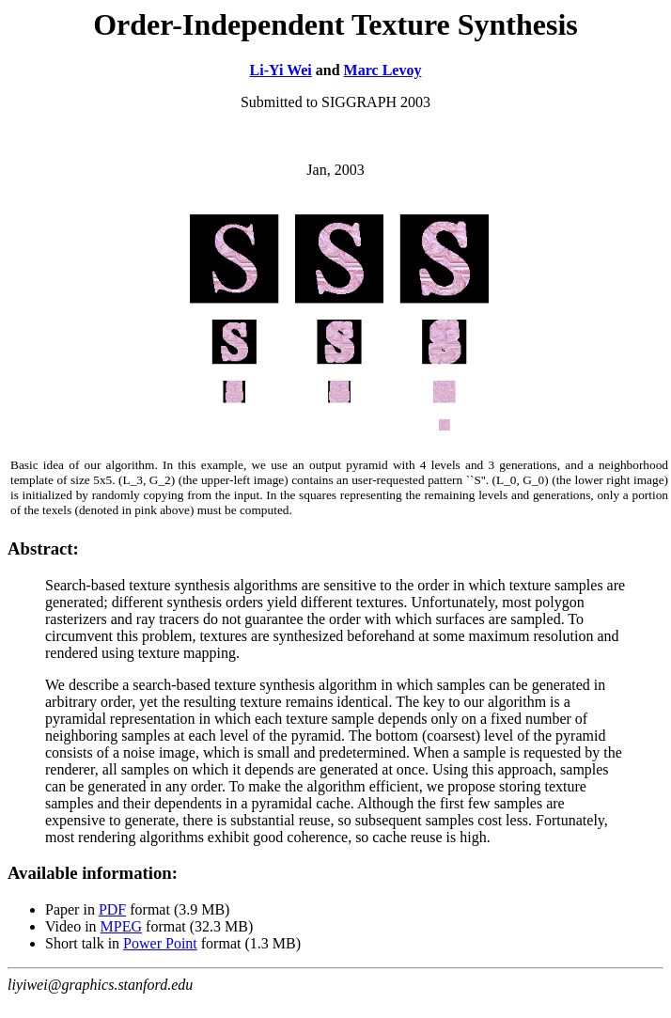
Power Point (160, 943)
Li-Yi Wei (281, 70)
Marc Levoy (383, 70)
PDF (112, 909)
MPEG (121, 926)
